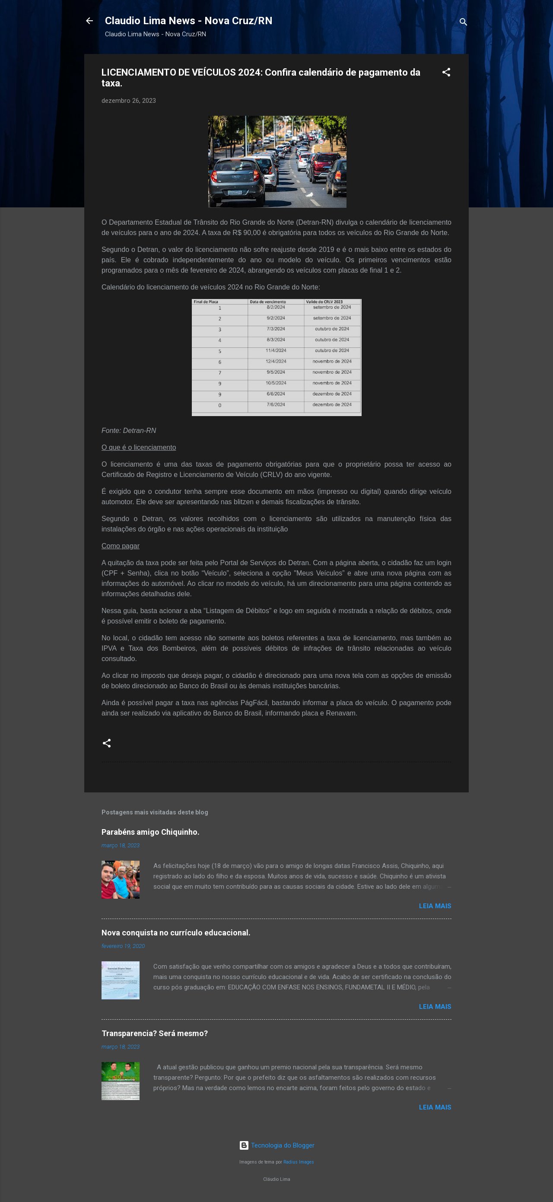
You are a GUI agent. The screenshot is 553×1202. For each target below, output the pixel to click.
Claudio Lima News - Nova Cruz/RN (189, 21)
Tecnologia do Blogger (277, 1145)
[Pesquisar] (463, 23)
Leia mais (435, 906)
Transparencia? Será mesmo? (155, 1033)
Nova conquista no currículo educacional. (176, 932)
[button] (446, 73)
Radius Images (298, 1162)
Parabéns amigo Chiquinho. (151, 831)
